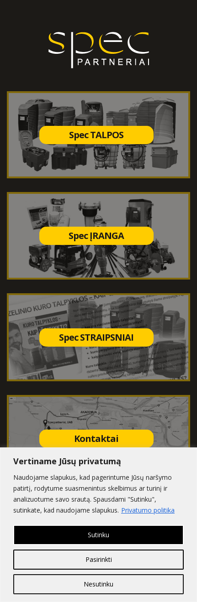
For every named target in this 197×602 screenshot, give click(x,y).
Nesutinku (98, 584)
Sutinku (98, 534)
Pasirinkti (98, 559)
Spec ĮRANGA (96, 235)
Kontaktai (96, 438)
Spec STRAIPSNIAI (96, 337)
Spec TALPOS (96, 135)
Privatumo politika (148, 510)
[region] (98, 524)
